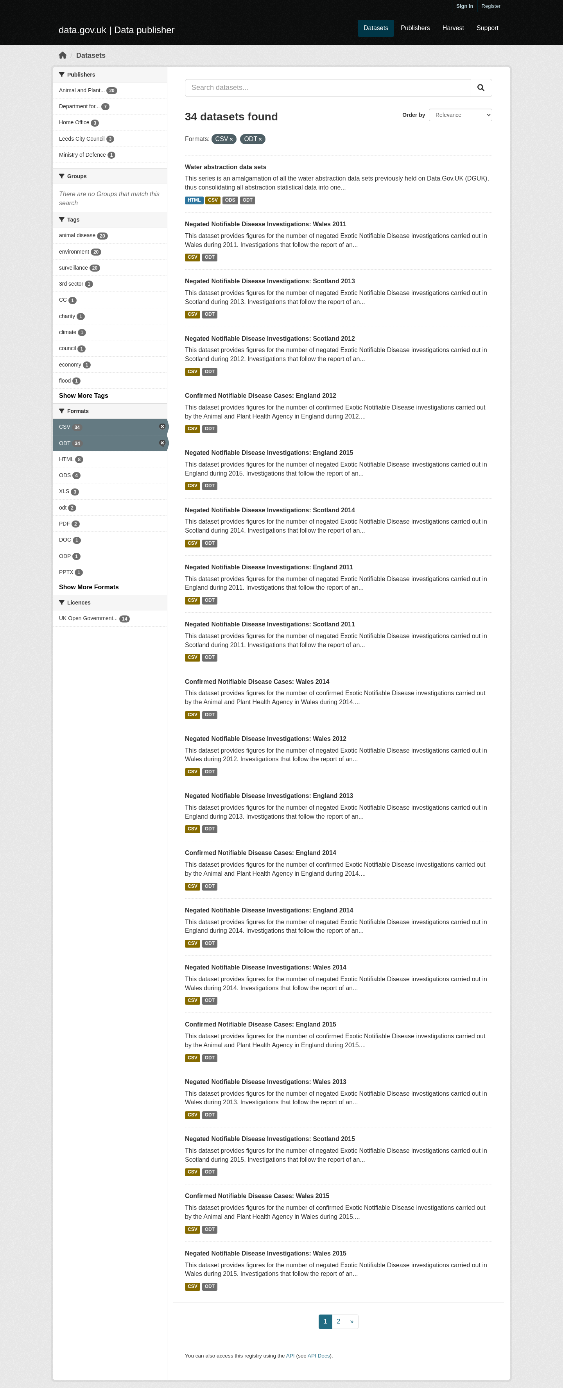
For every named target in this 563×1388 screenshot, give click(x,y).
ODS (230, 200)
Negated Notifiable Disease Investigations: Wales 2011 (265, 224)
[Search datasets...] (328, 88)
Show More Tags (83, 395)
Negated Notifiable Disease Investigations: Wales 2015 (265, 1253)
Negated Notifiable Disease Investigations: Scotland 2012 (270, 338)
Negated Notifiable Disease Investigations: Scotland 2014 (270, 510)
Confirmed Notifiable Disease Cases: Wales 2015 (257, 1196)
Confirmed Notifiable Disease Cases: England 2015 (260, 1024)
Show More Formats (89, 587)
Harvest (453, 28)
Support (487, 28)
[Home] (62, 55)
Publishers (415, 28)
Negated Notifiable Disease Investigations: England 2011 (269, 567)
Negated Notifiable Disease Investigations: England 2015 (269, 452)
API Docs (319, 1356)
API (290, 1356)
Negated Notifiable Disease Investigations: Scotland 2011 (270, 624)
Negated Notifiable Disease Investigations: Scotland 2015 (270, 1139)
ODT (248, 200)
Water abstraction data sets (225, 167)
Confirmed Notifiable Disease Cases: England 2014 (260, 853)
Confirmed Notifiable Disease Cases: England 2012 (260, 395)
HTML (194, 200)
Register (491, 6)
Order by (413, 115)
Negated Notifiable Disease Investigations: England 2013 (269, 795)
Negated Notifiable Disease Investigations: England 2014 (269, 910)
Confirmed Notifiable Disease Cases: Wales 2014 (257, 681)
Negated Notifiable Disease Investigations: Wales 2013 (265, 1082)
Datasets (376, 28)
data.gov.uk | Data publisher (117, 30)
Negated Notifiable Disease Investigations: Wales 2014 (265, 967)
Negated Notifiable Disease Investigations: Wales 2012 (265, 738)
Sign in (464, 6)
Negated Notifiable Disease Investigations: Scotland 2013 (270, 281)
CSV (213, 200)
